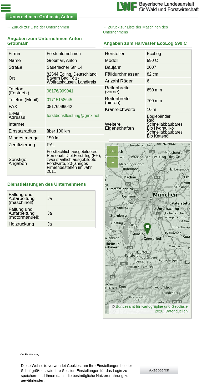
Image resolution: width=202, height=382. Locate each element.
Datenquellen (176, 311)
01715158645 (59, 99)
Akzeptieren (159, 370)
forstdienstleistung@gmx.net (73, 115)
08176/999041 (60, 91)
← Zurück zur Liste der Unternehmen (38, 27)
